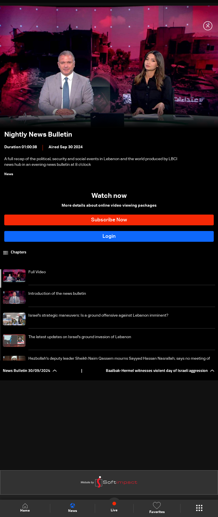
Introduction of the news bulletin (57, 294)
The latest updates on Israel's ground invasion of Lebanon (79, 337)
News (72, 508)
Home (25, 508)
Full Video (37, 272)
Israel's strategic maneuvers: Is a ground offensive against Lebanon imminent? (98, 315)
